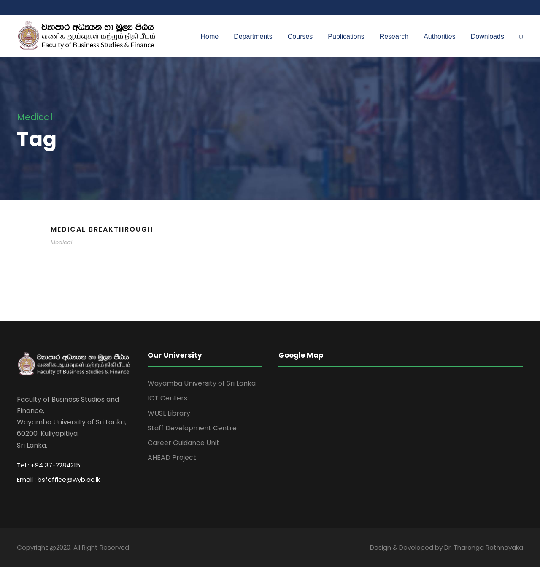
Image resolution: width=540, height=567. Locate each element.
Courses (300, 36)
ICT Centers (167, 398)
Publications (346, 36)
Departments (253, 36)
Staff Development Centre (192, 428)
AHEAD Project (172, 457)
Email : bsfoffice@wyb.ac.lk (58, 479)
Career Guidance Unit (183, 443)
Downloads (487, 36)
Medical (61, 242)
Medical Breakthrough (102, 229)
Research (394, 36)
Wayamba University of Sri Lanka (202, 383)
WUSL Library (169, 413)
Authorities (440, 36)
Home (210, 36)
